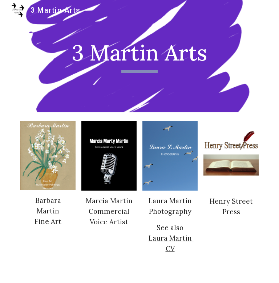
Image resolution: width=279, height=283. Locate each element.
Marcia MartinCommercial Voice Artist (109, 211)
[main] (139, 56)
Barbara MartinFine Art (49, 211)
